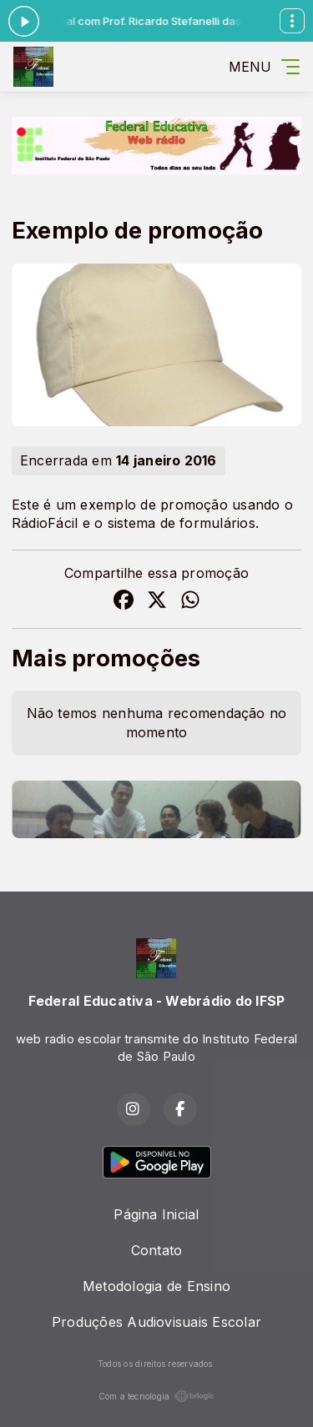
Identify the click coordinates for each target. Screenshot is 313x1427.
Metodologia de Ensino (156, 1286)
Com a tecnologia (156, 1396)
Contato (157, 1250)
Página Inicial (156, 1214)
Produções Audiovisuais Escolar (156, 1322)
